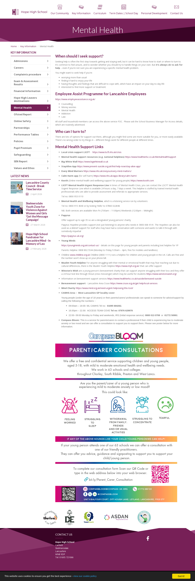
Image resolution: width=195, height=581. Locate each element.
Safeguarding (31, 154)
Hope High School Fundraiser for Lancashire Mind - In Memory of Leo (38, 239)
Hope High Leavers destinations (31, 99)
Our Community (60, 10)
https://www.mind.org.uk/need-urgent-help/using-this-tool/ (104, 288)
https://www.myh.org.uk (127, 265)
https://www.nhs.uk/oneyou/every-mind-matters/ (107, 171)
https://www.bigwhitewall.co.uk (93, 161)
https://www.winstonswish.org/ (161, 273)
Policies (31, 141)
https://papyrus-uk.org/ (72, 235)
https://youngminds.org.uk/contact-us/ (80, 245)
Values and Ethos (31, 168)
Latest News (20, 176)
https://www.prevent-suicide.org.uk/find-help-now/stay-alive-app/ (109, 166)
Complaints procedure (31, 74)
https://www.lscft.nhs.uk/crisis (106, 152)
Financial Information (31, 91)
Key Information (81, 10)
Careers (31, 67)
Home (14, 46)
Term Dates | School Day (123, 10)
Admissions (31, 61)
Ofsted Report (31, 114)
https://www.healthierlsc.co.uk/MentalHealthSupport (150, 156)
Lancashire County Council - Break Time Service (37, 186)
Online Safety (31, 121)
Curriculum (100, 10)
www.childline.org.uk (80, 254)
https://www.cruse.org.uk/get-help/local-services (134, 283)
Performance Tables (31, 134)
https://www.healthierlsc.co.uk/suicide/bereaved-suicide (134, 278)
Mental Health (31, 107)
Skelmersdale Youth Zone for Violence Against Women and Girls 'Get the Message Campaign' (37, 211)
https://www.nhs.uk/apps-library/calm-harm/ (115, 175)
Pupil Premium (31, 148)
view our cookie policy (85, 576)
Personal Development (154, 10)
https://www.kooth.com (142, 180)
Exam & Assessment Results (31, 82)
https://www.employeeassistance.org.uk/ (75, 99)
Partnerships (31, 128)
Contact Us (176, 10)
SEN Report (31, 161)
